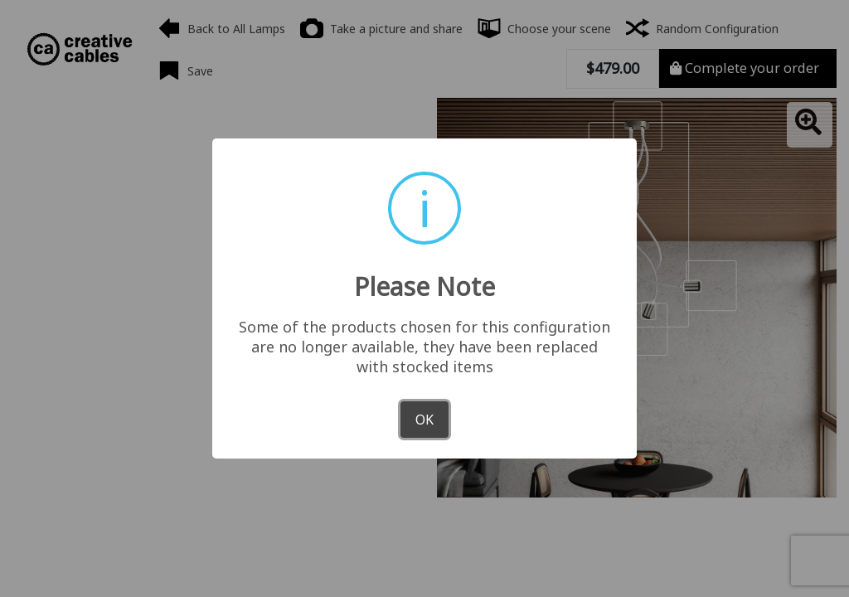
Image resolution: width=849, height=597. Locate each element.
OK (424, 419)
